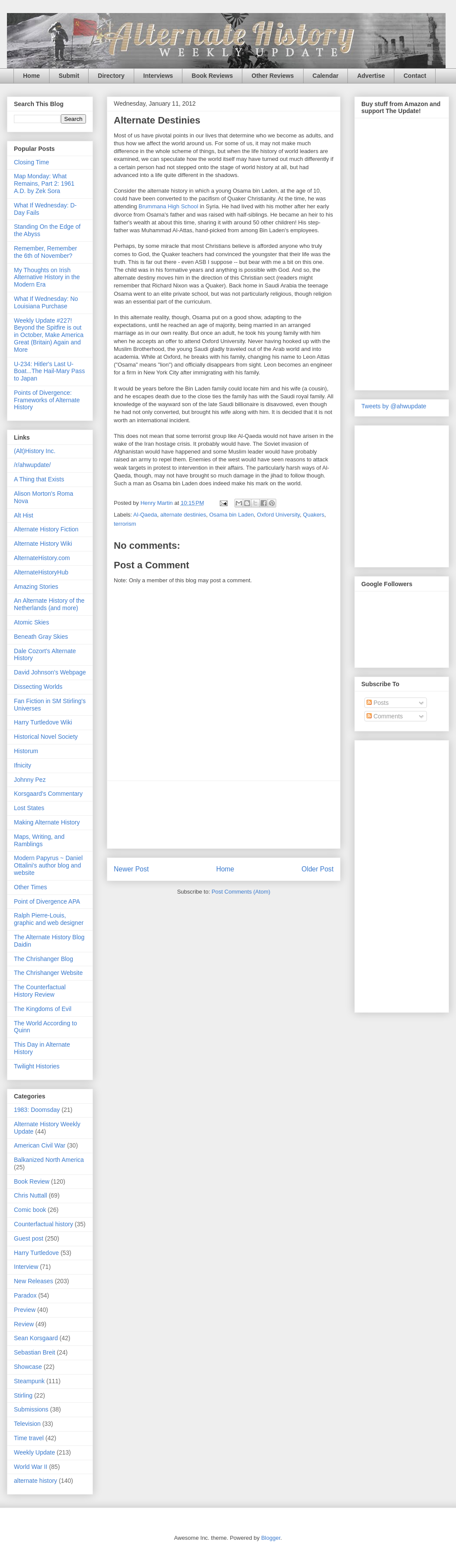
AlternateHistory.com (42, 557)
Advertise (371, 75)
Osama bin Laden (231, 514)
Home (31, 75)
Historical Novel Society (46, 736)
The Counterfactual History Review (40, 991)
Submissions (31, 1409)
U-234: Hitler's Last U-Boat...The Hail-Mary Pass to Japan (49, 371)
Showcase (28, 1366)
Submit (69, 75)
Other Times (30, 887)
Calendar (326, 75)
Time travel (29, 1438)
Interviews (158, 75)
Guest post (28, 1238)
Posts (378, 702)
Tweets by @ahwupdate (393, 406)
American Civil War (40, 1145)
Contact (414, 75)
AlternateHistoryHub (41, 572)
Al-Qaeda (145, 514)
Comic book (30, 1209)
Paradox (25, 1295)
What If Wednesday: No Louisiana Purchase (46, 302)
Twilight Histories (36, 1066)
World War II (30, 1466)
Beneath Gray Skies (41, 636)
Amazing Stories (36, 586)
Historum (26, 750)
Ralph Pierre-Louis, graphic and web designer (48, 919)
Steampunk (29, 1381)
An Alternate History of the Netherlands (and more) (49, 604)
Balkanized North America (49, 1159)
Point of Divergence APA (47, 901)
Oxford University (278, 514)
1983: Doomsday (37, 1109)
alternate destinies (183, 514)
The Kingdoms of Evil (42, 1008)
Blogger (270, 1538)
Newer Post (131, 869)
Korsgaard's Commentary (48, 793)
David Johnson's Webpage (50, 672)
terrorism (125, 524)
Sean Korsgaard (36, 1338)
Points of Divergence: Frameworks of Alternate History (47, 400)
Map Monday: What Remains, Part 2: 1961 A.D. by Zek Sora (44, 183)
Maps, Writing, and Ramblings (39, 840)
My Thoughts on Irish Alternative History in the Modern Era (47, 277)
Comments (385, 716)
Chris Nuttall (30, 1195)
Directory (111, 75)
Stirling (23, 1395)
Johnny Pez (30, 779)
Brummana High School (168, 206)
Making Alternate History (47, 822)
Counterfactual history (43, 1224)
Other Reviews (272, 75)
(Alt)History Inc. (35, 450)
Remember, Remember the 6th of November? (45, 252)
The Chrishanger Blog (43, 958)
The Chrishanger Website (48, 972)
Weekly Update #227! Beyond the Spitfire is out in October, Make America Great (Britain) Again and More (48, 335)
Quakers (313, 514)
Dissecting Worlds (38, 686)
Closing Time (31, 162)
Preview (25, 1309)
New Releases (33, 1281)
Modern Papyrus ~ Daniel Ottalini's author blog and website (48, 865)
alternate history (35, 1480)
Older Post (317, 869)
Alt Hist (23, 515)
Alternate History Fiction (46, 529)
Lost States (29, 807)
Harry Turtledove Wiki (43, 722)
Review (24, 1324)
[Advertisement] (224, 815)
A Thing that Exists (39, 479)
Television (27, 1423)
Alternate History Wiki (43, 543)
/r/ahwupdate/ (32, 464)
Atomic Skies (31, 622)
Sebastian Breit (34, 1352)
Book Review (32, 1181)
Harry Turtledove (36, 1252)
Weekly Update (34, 1452)
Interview (26, 1266)
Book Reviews (212, 75)
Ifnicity (22, 765)
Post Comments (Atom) (240, 891)
